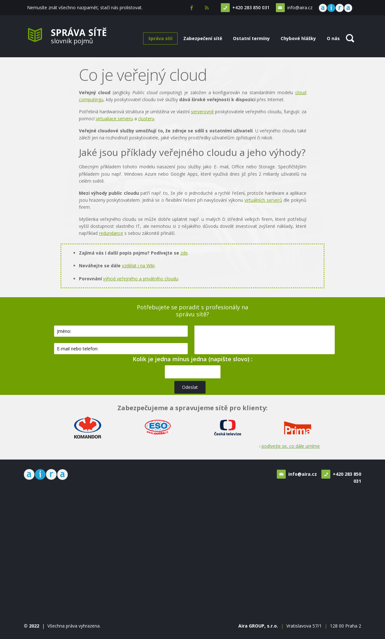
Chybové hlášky (298, 38)
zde (184, 253)
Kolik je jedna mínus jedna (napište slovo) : (192, 358)
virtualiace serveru (114, 119)
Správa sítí (160, 38)
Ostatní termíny (251, 38)
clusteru (146, 119)
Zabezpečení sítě (202, 38)
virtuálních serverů (263, 200)
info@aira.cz (299, 7)
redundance (111, 233)
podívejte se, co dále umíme (291, 446)
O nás (333, 38)
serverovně (202, 112)
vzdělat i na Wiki (138, 266)
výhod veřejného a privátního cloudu (140, 279)
